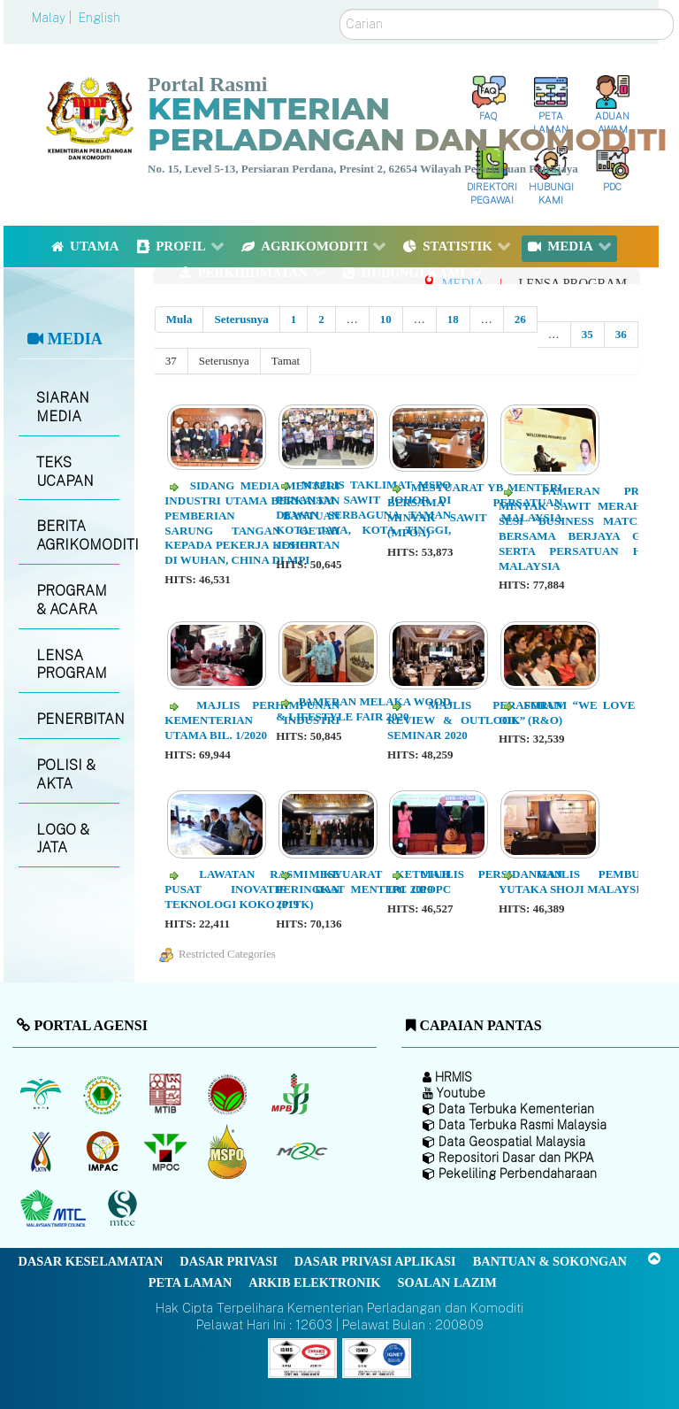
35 (587, 334)
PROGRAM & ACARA (71, 600)
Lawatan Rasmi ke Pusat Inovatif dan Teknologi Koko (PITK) (252, 889)
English (99, 18)
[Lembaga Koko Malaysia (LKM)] (229, 1094)
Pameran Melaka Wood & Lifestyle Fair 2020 (363, 709)
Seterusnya (241, 319)
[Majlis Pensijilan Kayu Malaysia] (125, 1208)
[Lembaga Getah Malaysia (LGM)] (104, 1094)
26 (520, 319)
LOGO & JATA (62, 839)
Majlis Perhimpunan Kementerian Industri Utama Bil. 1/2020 (252, 720)
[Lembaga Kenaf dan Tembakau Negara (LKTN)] (42, 1151)
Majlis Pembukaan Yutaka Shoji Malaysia (586, 881)
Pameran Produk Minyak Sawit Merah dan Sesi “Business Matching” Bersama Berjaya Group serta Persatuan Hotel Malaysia (586, 528)
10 (386, 319)
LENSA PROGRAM (71, 664)
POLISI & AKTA (65, 774)
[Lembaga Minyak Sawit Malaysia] (42, 1094)
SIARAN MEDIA (62, 407)
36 (621, 334)
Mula (179, 319)
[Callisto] (302, 1357)
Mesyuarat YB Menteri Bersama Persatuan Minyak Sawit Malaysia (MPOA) (474, 510)
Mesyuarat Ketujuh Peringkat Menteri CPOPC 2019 (363, 889)
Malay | (53, 18)
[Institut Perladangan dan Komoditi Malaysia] (104, 1151)
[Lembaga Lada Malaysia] (291, 1094)
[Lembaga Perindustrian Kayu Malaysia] (166, 1094)
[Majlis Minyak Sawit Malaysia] (166, 1151)
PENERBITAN (77, 719)
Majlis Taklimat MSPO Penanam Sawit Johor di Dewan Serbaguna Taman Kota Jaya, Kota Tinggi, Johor (363, 514)
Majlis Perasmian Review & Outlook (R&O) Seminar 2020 (474, 720)
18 (453, 319)
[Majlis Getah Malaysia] (301, 1151)
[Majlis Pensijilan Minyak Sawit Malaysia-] (229, 1151)
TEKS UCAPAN (65, 471)
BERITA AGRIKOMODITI (77, 535)
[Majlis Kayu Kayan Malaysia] (55, 1209)
